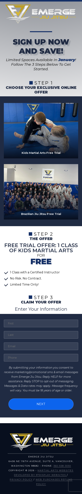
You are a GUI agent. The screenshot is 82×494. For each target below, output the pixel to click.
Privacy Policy (21, 479)
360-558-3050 (62, 465)
